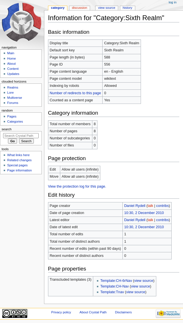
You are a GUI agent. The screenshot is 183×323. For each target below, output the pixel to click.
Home (11, 58)
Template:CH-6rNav (116, 281)
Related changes (19, 160)
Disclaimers (123, 312)
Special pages (17, 165)
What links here (18, 155)
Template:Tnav (112, 292)
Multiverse (14, 97)
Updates (13, 73)
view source (143, 281)
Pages (11, 116)
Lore (10, 92)
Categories (15, 121)
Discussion (79, 7)
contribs (162, 206)
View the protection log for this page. (77, 186)
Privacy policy (61, 312)
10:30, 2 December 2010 (144, 213)
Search (7, 129)
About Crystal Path (93, 312)
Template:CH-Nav (114, 286)
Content (12, 68)
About (11, 63)
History (127, 7)
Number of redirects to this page (75, 93)
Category (58, 7)
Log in (172, 2)
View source (106, 7)
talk (150, 206)
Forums (12, 102)
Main (10, 53)
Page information (19, 170)
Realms (12, 87)
